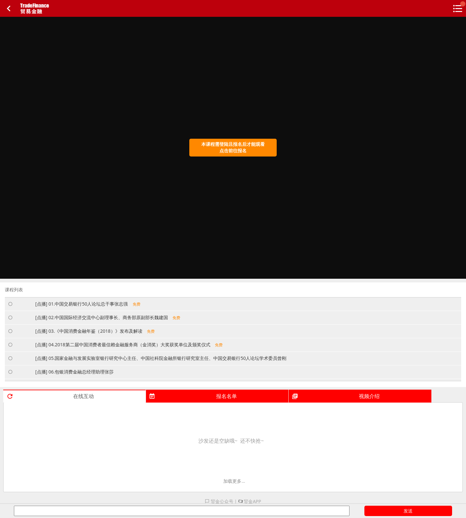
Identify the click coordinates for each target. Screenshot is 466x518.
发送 (408, 511)
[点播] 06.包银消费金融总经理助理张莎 (76, 372)
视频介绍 (335, 396)
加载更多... (234, 481)
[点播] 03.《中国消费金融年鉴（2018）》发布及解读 (95, 331)
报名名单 (193, 396)
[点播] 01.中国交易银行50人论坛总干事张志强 (87, 304)
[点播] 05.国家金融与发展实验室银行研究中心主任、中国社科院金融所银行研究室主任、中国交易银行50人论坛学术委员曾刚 (163, 358)
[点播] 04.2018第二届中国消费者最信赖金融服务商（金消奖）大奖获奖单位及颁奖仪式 (129, 344)
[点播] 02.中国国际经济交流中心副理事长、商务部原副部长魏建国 (107, 317)
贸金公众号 (219, 501)
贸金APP (249, 501)
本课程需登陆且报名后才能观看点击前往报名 (233, 147)
